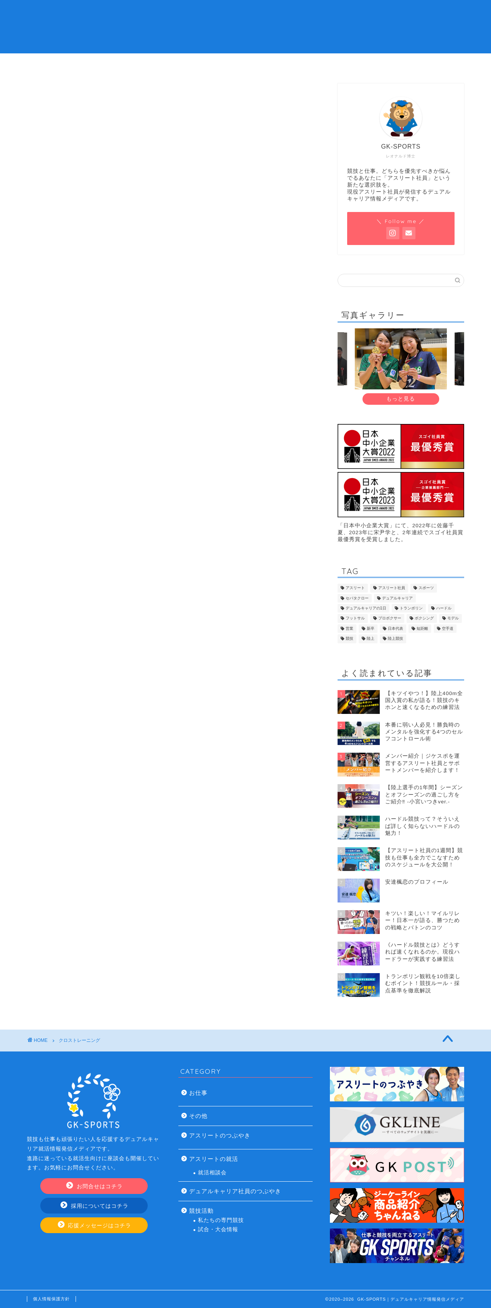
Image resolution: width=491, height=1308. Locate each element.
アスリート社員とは (107, 63)
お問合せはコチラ (94, 1186)
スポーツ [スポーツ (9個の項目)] (426, 588)
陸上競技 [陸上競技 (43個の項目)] (395, 639)
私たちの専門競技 (221, 1220)
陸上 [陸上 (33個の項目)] (370, 639)
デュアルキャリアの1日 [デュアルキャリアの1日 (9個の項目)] (366, 608)
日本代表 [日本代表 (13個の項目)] (395, 628)
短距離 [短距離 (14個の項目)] (422, 628)
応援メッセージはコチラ (95, 1225)
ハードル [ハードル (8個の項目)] (443, 608)
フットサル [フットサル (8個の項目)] (355, 618)
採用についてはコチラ (95, 1205)
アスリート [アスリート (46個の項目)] (355, 588)
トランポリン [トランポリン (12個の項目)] (411, 608)
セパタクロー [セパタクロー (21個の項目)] (357, 598)
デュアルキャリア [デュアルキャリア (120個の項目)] (397, 598)
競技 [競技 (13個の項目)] (349, 639)
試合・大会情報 (218, 1229)
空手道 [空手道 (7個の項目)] (447, 628)
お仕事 (198, 1092)
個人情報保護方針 (51, 1298)
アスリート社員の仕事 (292, 63)
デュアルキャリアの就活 (199, 63)
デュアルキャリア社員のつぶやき (235, 1191)
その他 (198, 1116)
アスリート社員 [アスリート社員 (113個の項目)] (391, 588)
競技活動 (201, 1210)
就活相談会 (212, 1173)
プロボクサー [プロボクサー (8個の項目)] (389, 618)
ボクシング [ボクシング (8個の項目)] (424, 618)
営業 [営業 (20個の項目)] (349, 628)
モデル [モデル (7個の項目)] (453, 618)
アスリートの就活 (213, 1159)
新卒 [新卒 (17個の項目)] (370, 628)
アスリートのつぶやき (219, 1135)
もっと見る (400, 399)
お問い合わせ (384, 63)
